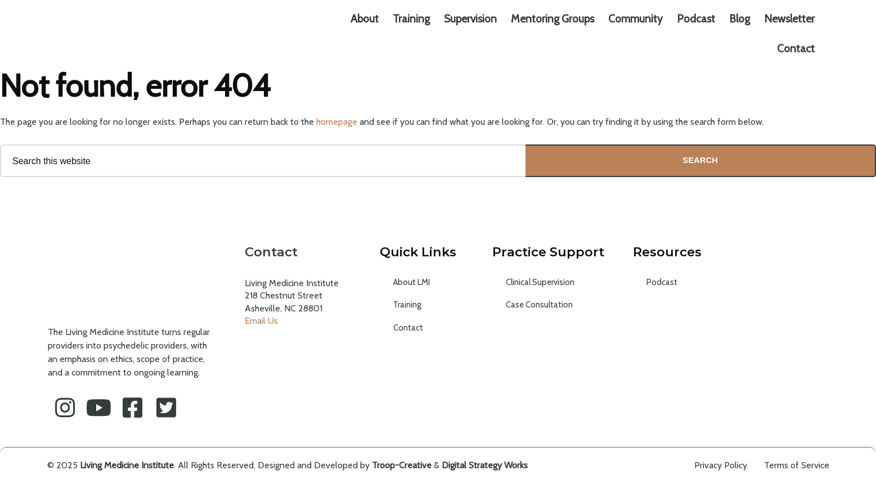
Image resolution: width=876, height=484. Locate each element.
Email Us (261, 321)
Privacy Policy (720, 465)
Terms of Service (796, 465)
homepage (336, 121)
